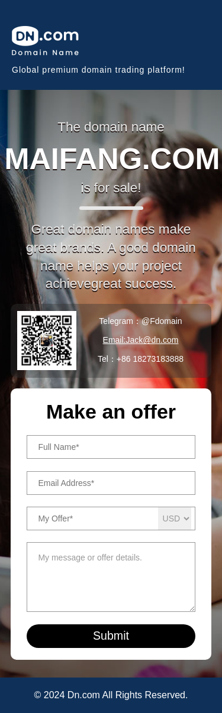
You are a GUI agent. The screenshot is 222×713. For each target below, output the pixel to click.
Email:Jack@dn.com (141, 340)
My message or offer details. (111, 577)
